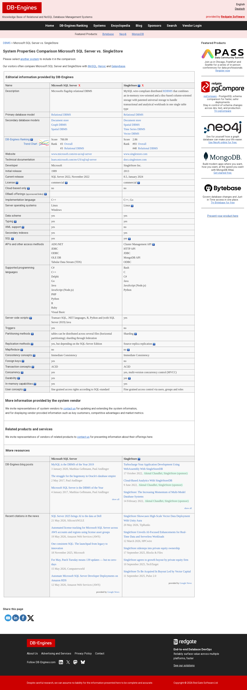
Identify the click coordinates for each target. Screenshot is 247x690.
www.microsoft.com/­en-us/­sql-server (71, 153)
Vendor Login (192, 25)
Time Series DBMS (134, 129)
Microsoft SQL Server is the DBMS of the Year (77, 487)
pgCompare (210, 96)
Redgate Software (233, 16)
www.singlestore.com (135, 153)
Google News (113, 592)
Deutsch (240, 8)
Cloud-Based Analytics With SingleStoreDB (148, 480)
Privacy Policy (83, 653)
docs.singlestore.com (135, 159)
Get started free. (223, 172)
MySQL (92, 66)
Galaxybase (118, 66)
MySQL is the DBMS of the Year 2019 (72, 464)
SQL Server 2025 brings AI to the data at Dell (76, 516)
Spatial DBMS (59, 129)
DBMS (7, 43)
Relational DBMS (61, 114)
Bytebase (108, 34)
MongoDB (138, 34)
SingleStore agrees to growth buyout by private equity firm (156, 559)
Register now (223, 70)
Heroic (102, 66)
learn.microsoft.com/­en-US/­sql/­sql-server (74, 159)
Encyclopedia (120, 25)
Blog (139, 25)
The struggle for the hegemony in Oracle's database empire (83, 476)
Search (172, 25)
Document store (60, 120)
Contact (99, 653)
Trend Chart (30, 143)
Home (49, 25)
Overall (68, 143)
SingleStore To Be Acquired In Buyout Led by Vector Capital (157, 571)
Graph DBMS (58, 124)
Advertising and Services (56, 653)
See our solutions (184, 665)
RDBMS (168, 91)
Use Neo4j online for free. (222, 142)
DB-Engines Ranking (74, 25)
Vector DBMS (131, 133)
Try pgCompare (222, 111)
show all (115, 499)
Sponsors (154, 25)
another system (29, 59)
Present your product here (222, 215)
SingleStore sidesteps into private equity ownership (152, 548)
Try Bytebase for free (223, 202)
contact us (69, 408)
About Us (32, 653)
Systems (99, 25)
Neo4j (122, 34)
